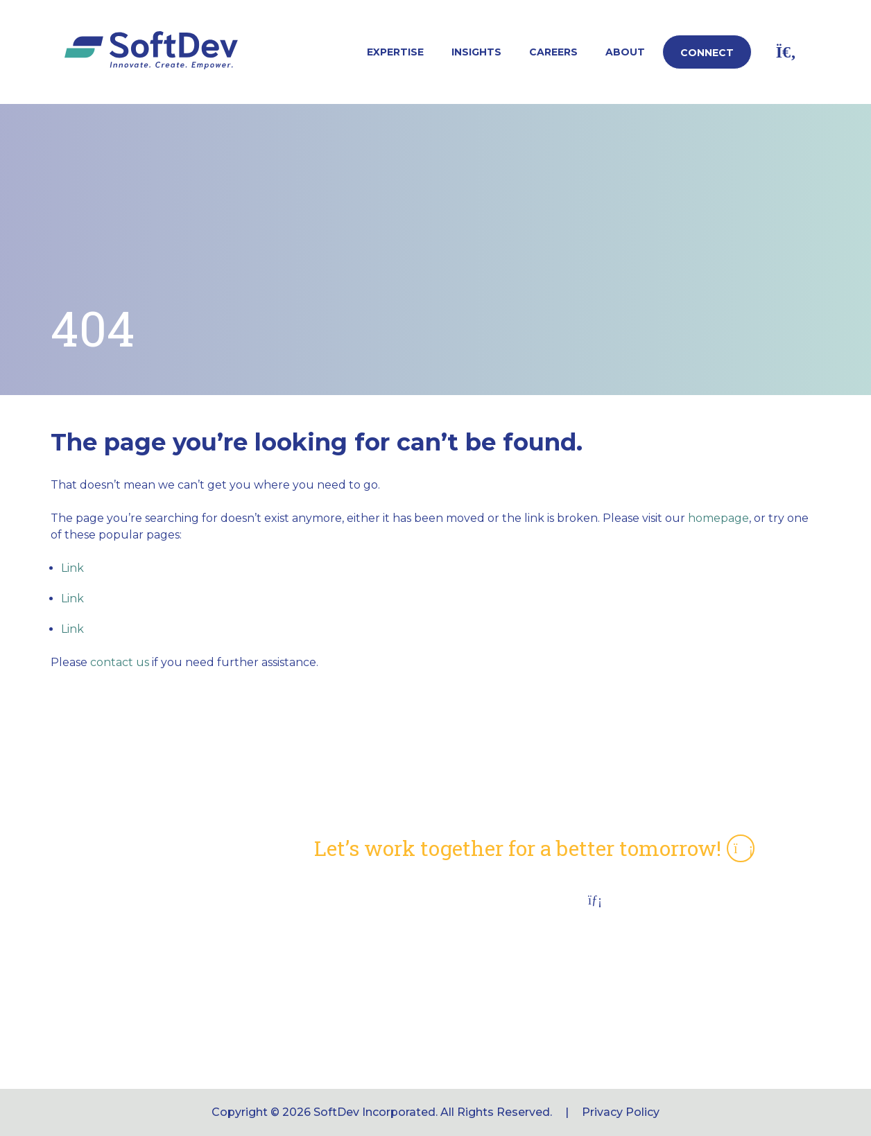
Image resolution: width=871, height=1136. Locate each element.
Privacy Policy (620, 1112)
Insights (476, 52)
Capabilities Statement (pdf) (394, 901)
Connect (707, 52)
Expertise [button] (395, 52)
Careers (553, 52)
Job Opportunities (365, 1009)
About (625, 52)
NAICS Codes (352, 928)
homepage (718, 518)
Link (72, 568)
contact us (119, 662)
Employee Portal (361, 982)
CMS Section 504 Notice (382, 955)
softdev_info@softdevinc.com (659, 1019)
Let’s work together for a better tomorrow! (534, 848)
